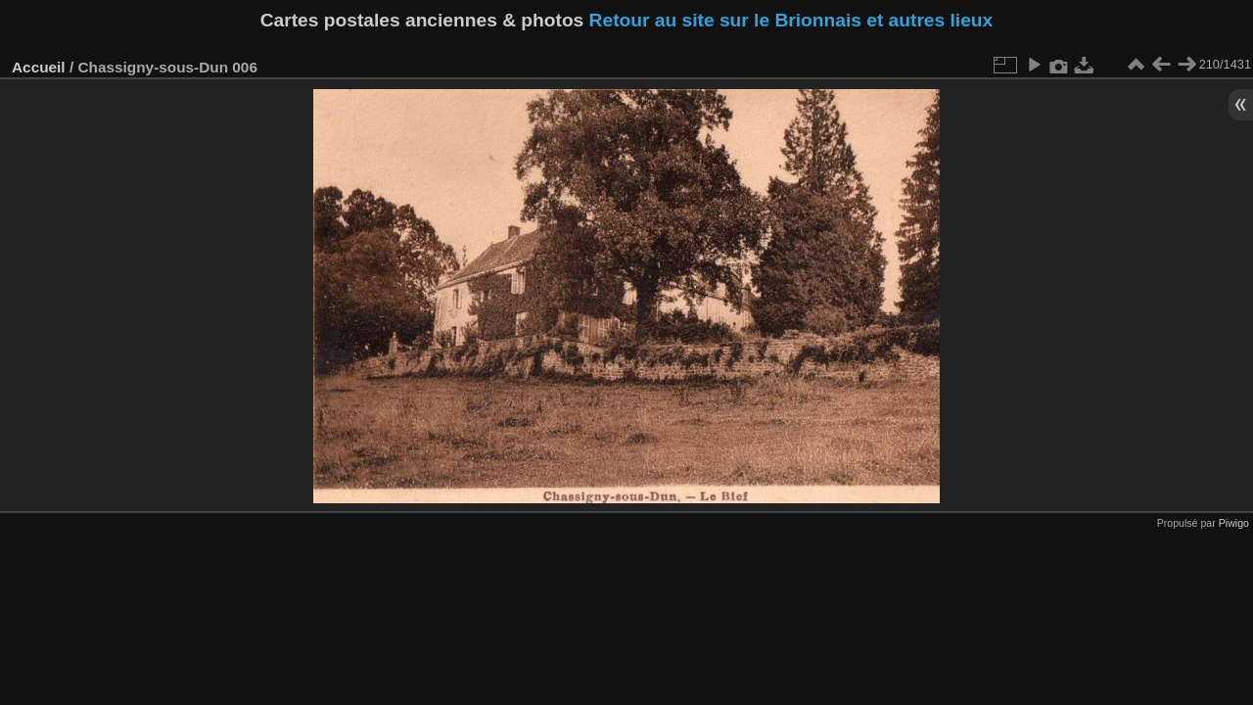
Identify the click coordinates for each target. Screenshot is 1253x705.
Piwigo (1234, 523)
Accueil (39, 67)
